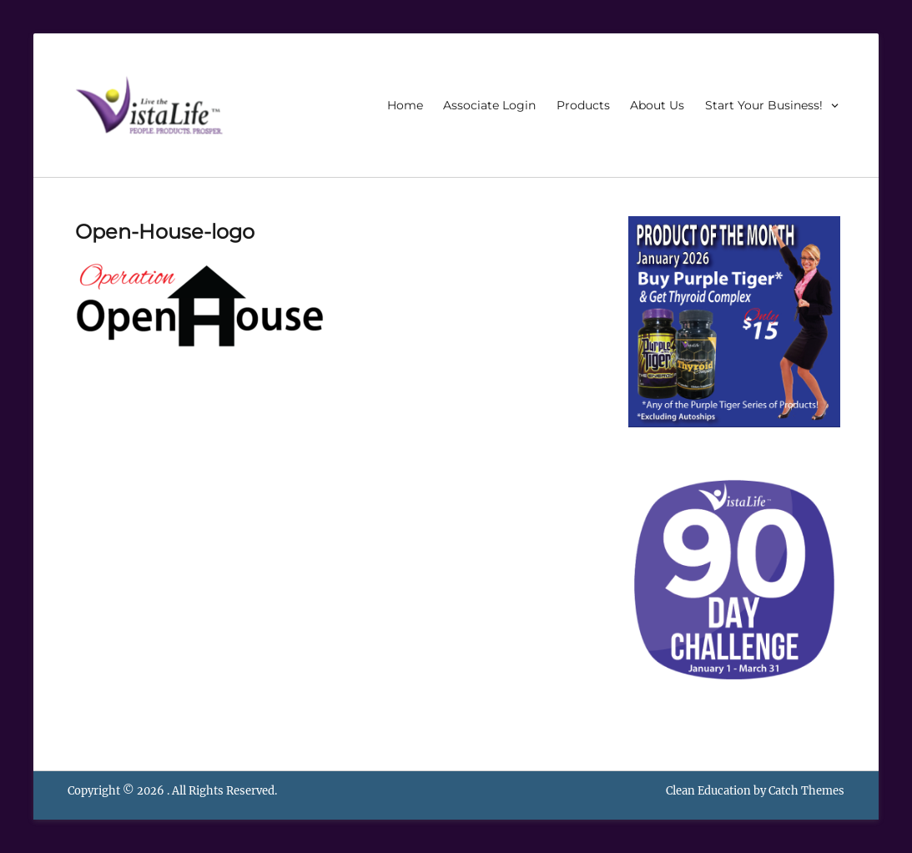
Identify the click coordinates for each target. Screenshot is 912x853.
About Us (657, 105)
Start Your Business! (764, 105)
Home (405, 105)
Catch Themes (806, 791)
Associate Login (489, 105)
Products (583, 105)
